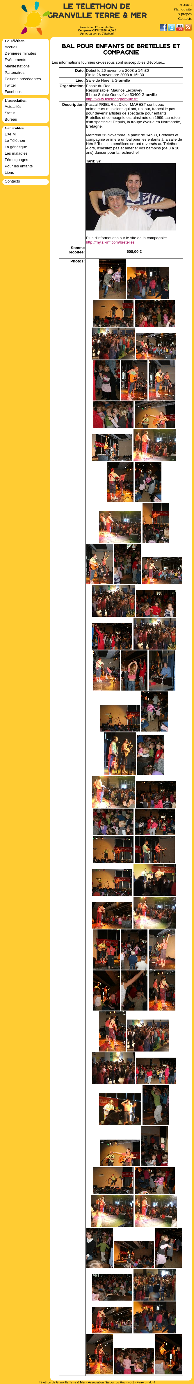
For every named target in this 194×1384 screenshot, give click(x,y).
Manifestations (17, 66)
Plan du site (183, 9)
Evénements (15, 60)
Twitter (10, 85)
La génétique (16, 147)
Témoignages (16, 160)
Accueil (186, 4)
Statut (10, 113)
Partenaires (14, 72)
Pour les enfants (19, 166)
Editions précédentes (23, 79)
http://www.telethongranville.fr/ (112, 99)
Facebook (13, 92)
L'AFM (10, 134)
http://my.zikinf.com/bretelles (110, 242)
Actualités (13, 106)
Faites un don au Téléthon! (97, 33)
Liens (9, 172)
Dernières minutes (20, 53)
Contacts (185, 18)
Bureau (11, 119)
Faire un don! (146, 1382)
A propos (184, 14)
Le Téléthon (15, 140)
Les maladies (16, 153)
